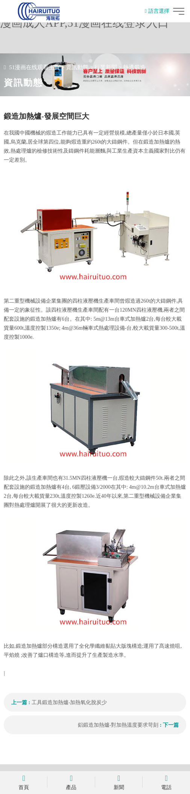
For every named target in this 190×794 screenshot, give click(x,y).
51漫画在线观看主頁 (34, 67)
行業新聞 (105, 67)
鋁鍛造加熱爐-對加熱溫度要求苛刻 (118, 725)
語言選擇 (157, 11)
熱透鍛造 (134, 67)
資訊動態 (77, 67)
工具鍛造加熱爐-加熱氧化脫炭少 (69, 702)
